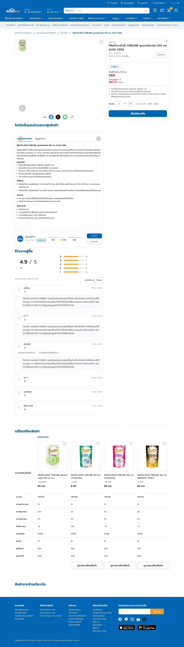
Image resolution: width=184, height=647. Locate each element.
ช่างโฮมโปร (130, 18)
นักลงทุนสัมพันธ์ (99, 616)
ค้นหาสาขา (143, 3)
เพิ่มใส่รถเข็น (137, 114)
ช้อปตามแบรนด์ (55, 18)
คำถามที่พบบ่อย (20, 613)
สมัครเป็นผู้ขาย (127, 3)
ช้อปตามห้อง (35, 18)
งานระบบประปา (97, 25)
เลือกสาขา (54, 12)
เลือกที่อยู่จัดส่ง (33, 12)
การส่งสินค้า (72, 613)
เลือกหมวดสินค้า (15, 18)
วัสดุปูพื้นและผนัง (133, 25)
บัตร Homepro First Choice (51, 616)
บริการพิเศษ (162, 18)
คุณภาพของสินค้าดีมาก (26, 352)
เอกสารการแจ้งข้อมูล (76, 619)
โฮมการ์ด (112, 3)
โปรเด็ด (146, 18)
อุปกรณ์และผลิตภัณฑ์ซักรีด (46, 33)
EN (178, 3)
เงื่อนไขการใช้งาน (74, 610)
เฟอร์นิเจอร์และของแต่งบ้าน (79, 25)
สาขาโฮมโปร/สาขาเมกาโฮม (102, 613)
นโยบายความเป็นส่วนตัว (77, 616)
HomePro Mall (76, 18)
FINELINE (112, 42)
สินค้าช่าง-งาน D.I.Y (96, 18)
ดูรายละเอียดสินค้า (87, 565)
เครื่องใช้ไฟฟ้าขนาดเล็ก (26, 25)
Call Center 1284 (99, 631)
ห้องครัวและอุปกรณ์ (118, 25)
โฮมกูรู (115, 18)
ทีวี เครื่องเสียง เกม (43, 25)
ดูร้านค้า (94, 235)
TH (172, 3)
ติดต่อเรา (96, 628)
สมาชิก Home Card (47, 610)
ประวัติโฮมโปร (98, 610)
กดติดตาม (41, 240)
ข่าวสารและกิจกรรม (99, 619)
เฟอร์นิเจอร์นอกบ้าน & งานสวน (167, 25)
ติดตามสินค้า (19, 619)
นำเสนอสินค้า (97, 625)
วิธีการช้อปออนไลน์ (22, 610)
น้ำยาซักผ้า (64, 33)
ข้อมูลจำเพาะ (40, 138)
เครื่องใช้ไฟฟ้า (10, 25)
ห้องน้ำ (106, 25)
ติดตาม (157, 611)
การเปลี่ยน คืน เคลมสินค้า (24, 616)
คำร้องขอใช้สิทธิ (74, 625)
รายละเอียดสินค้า (24, 138)
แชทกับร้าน (94, 241)
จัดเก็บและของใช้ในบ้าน (60, 25)
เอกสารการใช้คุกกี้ (74, 622)
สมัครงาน (96, 622)
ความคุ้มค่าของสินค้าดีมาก (48, 352)
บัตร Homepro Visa (47, 613)
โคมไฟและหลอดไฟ (148, 25)
